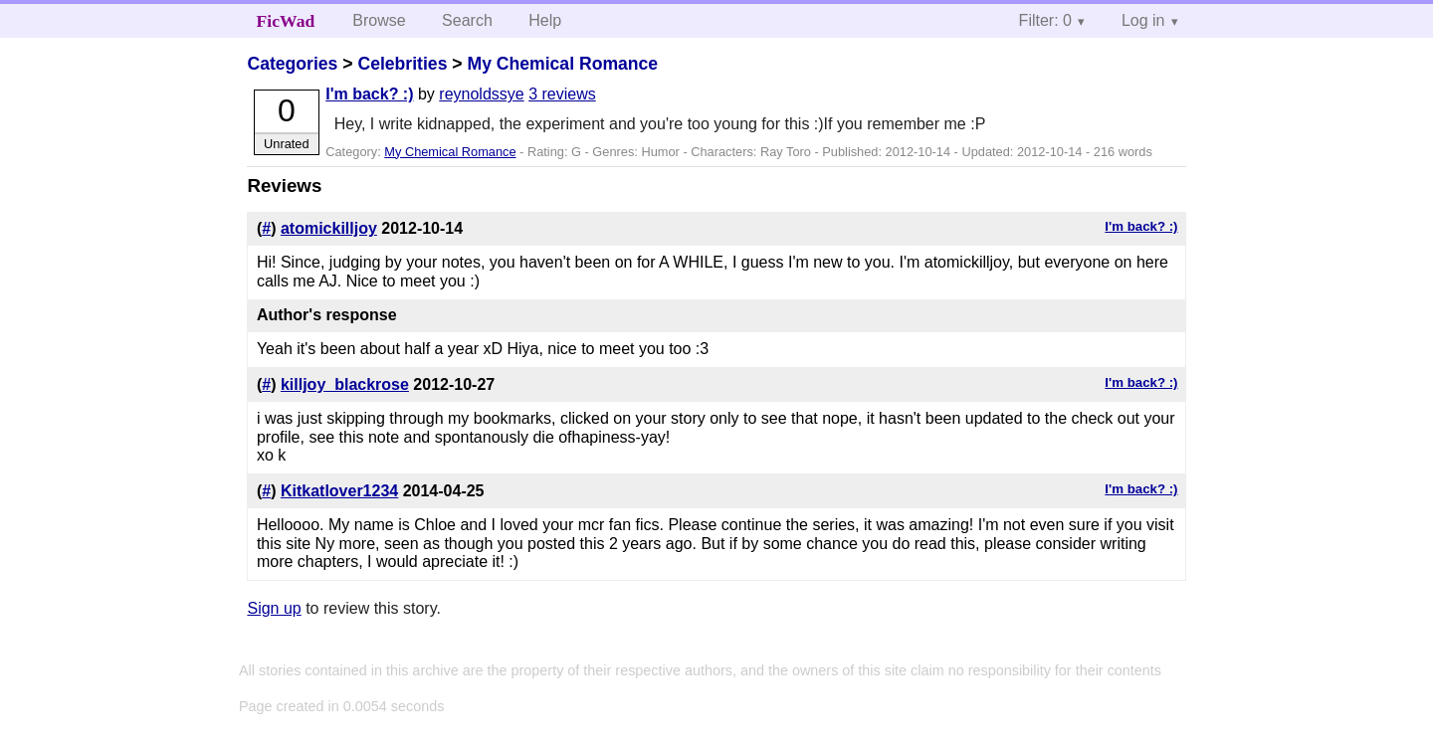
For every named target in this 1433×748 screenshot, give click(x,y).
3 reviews (562, 94)
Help (544, 20)
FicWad (286, 21)
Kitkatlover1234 (339, 490)
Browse (378, 20)
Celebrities (402, 64)
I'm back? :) (369, 94)
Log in (1143, 20)
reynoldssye (481, 94)
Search (467, 20)
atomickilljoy (329, 228)
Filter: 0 (1045, 20)
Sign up (274, 608)
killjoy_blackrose (345, 384)
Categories (292, 64)
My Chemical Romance (562, 64)
